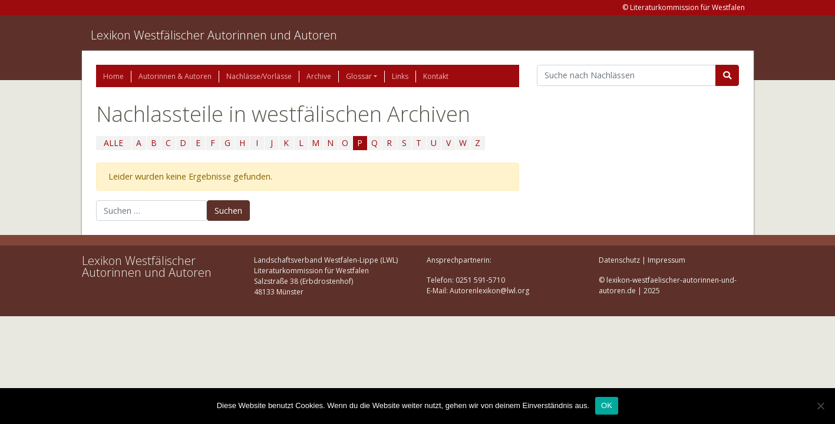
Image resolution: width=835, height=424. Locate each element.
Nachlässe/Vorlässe (259, 76)
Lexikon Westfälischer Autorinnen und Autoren (214, 35)
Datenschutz (619, 260)
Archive (318, 76)
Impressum (666, 260)
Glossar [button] (359, 76)
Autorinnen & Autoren (175, 76)
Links (400, 76)
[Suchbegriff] (627, 75)
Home (113, 76)
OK (606, 405)
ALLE (113, 142)
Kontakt (435, 76)
